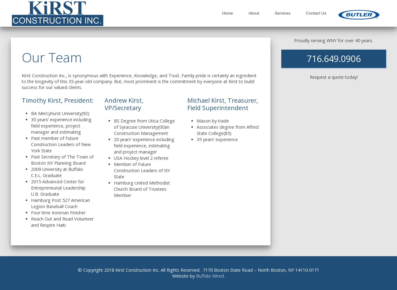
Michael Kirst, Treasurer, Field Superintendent (222, 104)
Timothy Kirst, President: (58, 100)
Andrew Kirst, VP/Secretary (124, 104)
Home (227, 13)
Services (283, 13)
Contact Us (316, 13)
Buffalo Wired (210, 276)
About (253, 13)
